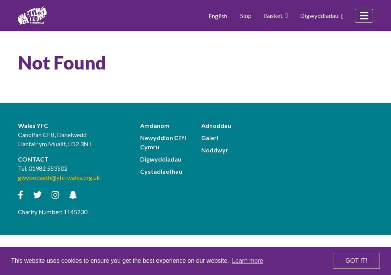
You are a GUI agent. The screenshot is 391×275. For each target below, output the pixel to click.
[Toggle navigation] (364, 16)
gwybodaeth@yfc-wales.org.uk (59, 177)
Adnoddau (216, 125)
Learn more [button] (247, 260)
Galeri (209, 137)
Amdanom (155, 125)
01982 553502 (48, 168)
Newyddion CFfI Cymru (163, 142)
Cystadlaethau (161, 171)
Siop (246, 15)
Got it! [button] (356, 260)
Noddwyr (214, 150)
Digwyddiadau (322, 15)
